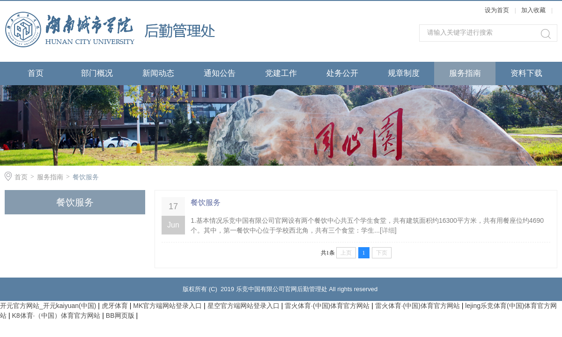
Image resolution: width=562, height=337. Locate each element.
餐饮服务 (86, 177)
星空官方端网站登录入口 (243, 305)
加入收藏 (533, 10)
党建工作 (281, 73)
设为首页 (497, 10)
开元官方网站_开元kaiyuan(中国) (48, 305)
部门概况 (97, 73)
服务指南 (465, 73)
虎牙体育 (115, 305)
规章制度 (404, 73)
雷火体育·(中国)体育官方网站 (327, 305)
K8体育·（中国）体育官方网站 (56, 315)
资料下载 (526, 73)
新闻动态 (158, 73)
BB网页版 (120, 315)
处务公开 (342, 73)
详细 (388, 230)
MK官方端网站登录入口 (167, 305)
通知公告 (220, 73)
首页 (36, 73)
